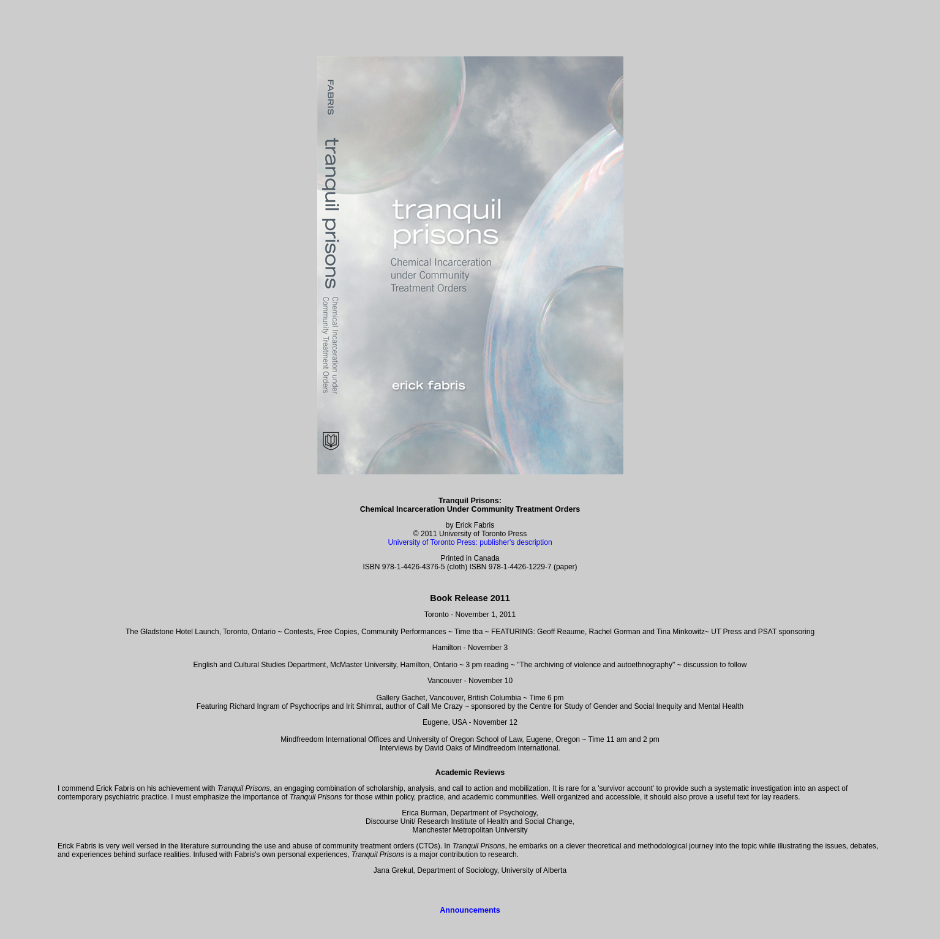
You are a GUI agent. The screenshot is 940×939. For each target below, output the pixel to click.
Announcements (470, 910)
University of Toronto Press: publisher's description (470, 542)
